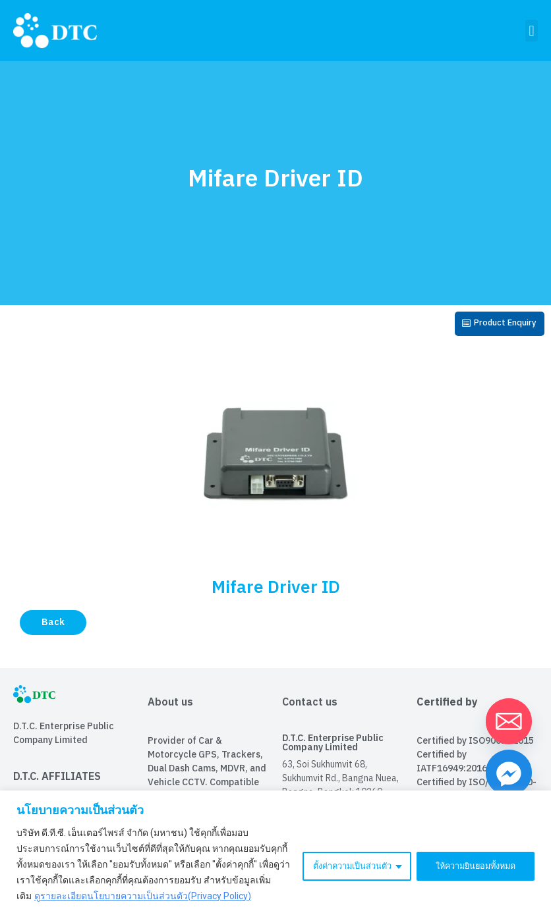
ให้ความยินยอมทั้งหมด (470, 856)
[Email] (509, 721)
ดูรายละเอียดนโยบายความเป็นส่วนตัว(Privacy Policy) (142, 896)
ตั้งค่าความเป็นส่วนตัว (337, 856)
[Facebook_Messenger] (509, 773)
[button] (531, 31)
